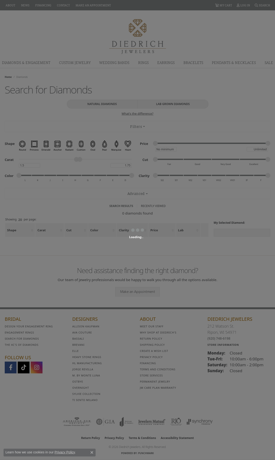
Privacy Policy (65, 452)
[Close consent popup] (91, 452)
